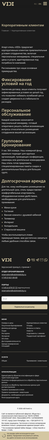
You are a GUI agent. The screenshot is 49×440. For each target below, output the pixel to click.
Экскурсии (5, 336)
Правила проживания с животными (15, 392)
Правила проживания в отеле (13, 390)
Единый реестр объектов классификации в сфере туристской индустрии (20, 377)
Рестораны (6, 333)
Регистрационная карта (11, 398)
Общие (4, 361)
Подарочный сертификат (36, 336)
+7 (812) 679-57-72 (9, 287)
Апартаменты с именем (36, 333)
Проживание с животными (37, 361)
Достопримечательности (11, 341)
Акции (4, 331)
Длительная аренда (9, 328)
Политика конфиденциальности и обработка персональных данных (24, 381)
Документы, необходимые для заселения (17, 395)
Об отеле (5, 339)
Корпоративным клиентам (37, 323)
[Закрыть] (4, 436)
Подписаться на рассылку (24, 307)
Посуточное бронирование (12, 326)
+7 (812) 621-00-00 (9, 277)
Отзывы (30, 326)
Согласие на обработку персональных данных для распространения (21, 386)
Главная (5, 30)
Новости (30, 331)
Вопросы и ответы (34, 328)
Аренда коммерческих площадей (10, 345)
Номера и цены (7, 323)
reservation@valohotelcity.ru (14, 274)
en (40, 4)
